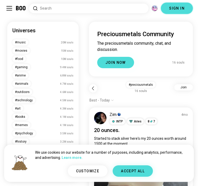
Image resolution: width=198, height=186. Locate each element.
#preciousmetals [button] (141, 85)
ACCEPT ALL (133, 171)
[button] (117, 121)
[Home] (21, 8)
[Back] (93, 88)
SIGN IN (177, 8)
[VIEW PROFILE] (100, 118)
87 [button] (151, 121)
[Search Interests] (88, 8)
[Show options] (101, 100)
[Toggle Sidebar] (9, 8)
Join (183, 87)
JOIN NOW (115, 62)
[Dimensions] (155, 8)
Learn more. (72, 158)
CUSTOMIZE (88, 171)
